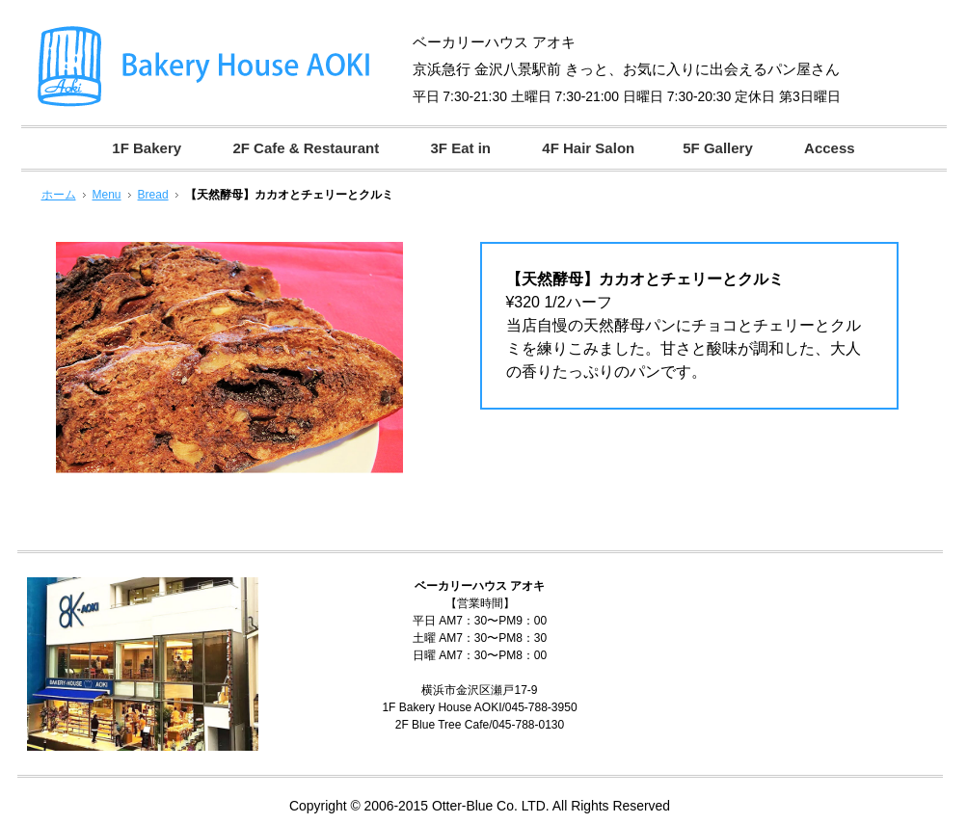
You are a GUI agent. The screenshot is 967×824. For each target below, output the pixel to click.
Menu (107, 194)
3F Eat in (460, 148)
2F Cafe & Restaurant (305, 148)
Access (829, 148)
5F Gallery (718, 148)
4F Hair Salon (588, 148)
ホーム (58, 194)
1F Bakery (146, 148)
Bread (153, 194)
